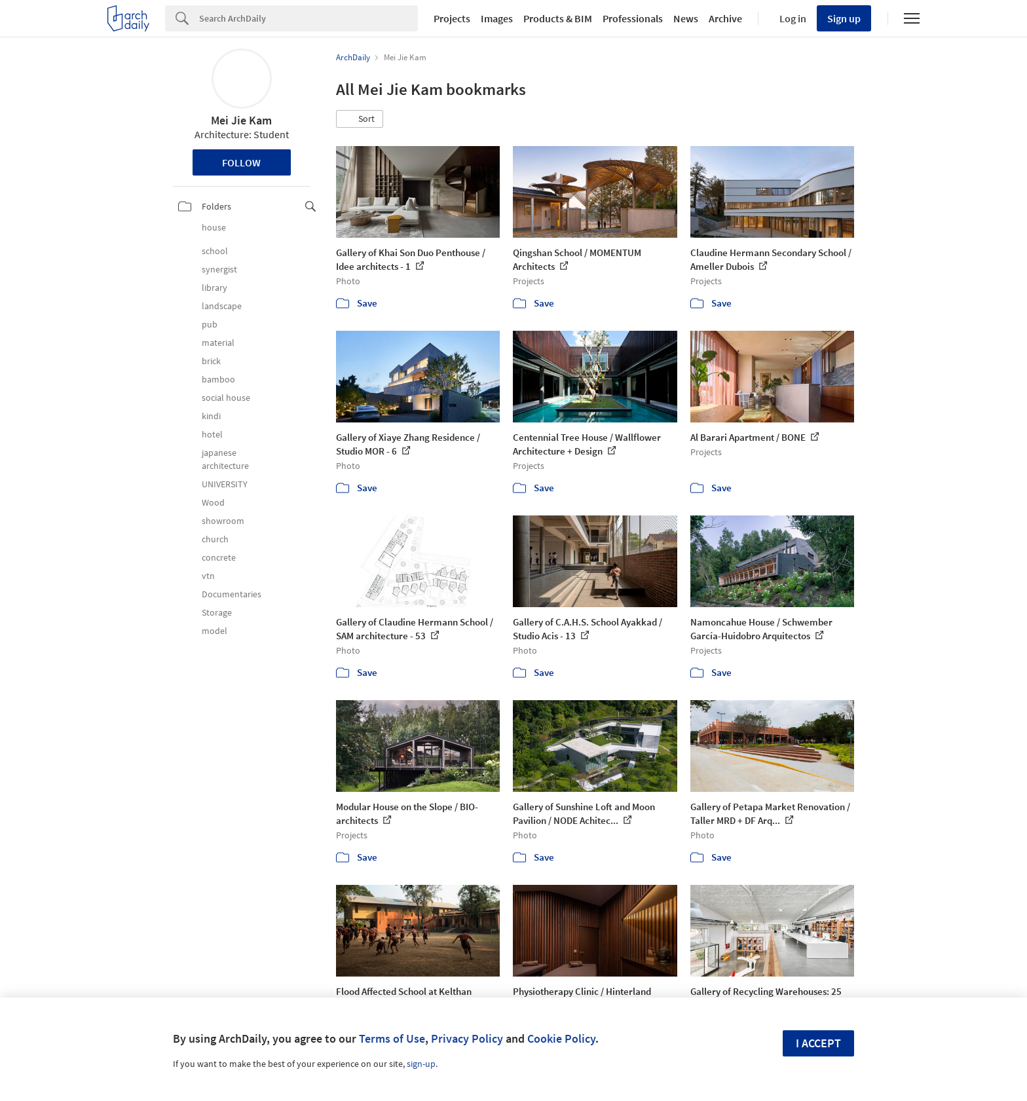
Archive (725, 18)
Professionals (633, 18)
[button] (359, 119)
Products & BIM (557, 18)
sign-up (421, 1064)
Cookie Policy (561, 1038)
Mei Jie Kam (241, 120)
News (685, 18)
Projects (452, 18)
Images (497, 18)
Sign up (844, 18)
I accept (818, 1043)
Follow (241, 162)
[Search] (308, 18)
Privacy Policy (467, 1038)
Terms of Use (392, 1038)
